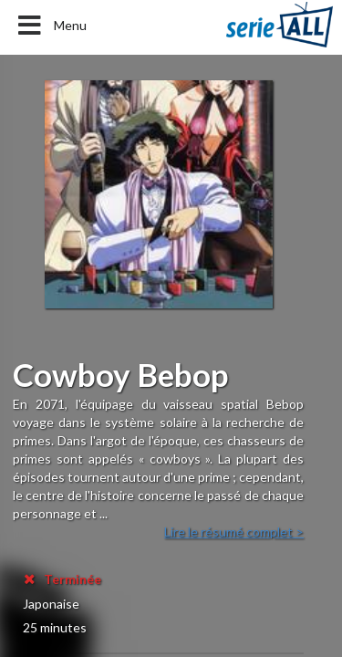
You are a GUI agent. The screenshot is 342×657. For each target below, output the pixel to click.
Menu (51, 25)
